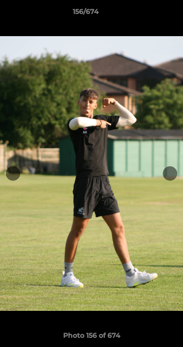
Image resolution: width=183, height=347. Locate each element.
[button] (148, 14)
